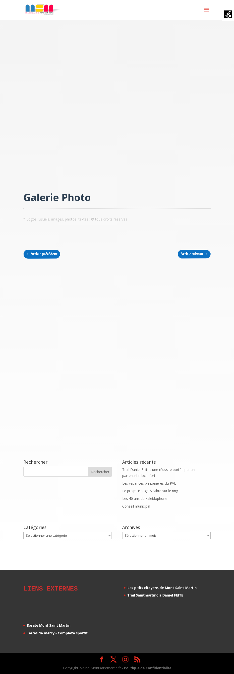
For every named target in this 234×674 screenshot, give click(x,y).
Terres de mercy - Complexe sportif (57, 632)
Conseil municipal (136, 506)
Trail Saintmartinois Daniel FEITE (155, 595)
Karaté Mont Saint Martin (48, 624)
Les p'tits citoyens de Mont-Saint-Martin (162, 587)
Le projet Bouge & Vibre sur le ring (150, 490)
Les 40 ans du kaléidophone (144, 498)
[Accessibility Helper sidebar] (228, 15)
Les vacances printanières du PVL (149, 483)
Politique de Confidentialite (147, 667)
